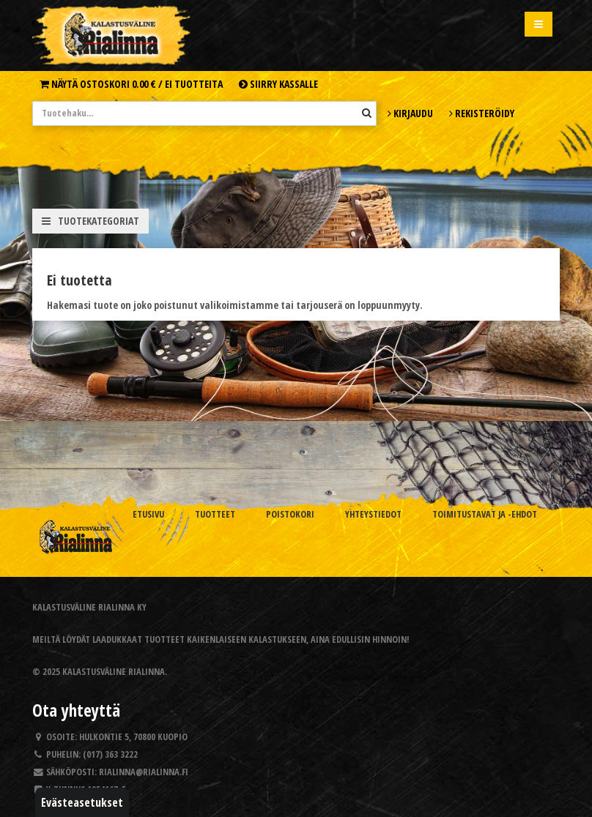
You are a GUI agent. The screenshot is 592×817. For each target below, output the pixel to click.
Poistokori (290, 514)
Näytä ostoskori (131, 84)
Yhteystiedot (373, 514)
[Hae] (366, 112)
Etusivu (148, 514)
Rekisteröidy (481, 113)
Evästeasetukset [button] (82, 802)
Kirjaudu (410, 113)
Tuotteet (215, 514)
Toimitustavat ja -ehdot (484, 514)
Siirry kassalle (278, 84)
